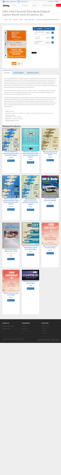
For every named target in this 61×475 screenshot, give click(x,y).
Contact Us (44, 333)
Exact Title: (8, 113)
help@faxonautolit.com (11, 1)
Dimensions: (8, 118)
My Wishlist (44, 330)
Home (5, 19)
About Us (24, 326)
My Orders (44, 328)
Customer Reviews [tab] (19, 73)
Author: (7, 111)
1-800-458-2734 (24, 1)
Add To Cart (50, 205)
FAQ (23, 333)
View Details (11, 160)
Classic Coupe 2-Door (29, 19)
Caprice (21, 19)
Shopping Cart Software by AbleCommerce (13, 339)
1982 (10, 19)
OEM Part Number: (9, 120)
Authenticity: (8, 116)
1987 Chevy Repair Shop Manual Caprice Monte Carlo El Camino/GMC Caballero (11, 153)
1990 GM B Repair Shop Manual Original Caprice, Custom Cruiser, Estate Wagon (30, 247)
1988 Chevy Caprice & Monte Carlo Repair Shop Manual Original (50, 152)
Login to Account (46, 326)
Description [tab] (7, 73)
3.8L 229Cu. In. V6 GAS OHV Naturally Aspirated (47, 19)
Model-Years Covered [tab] (32, 73)
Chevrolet (15, 19)
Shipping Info (25, 328)
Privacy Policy (25, 330)
